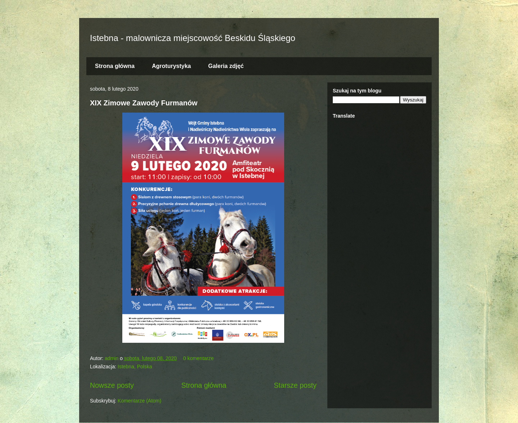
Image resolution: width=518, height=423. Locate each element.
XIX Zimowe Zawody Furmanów (143, 103)
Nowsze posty (112, 385)
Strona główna (115, 66)
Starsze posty (295, 385)
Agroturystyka (171, 66)
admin (112, 358)
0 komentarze (198, 358)
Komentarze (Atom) (139, 401)
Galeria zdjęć (226, 66)
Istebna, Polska (135, 366)
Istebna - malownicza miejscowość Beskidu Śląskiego (192, 38)
